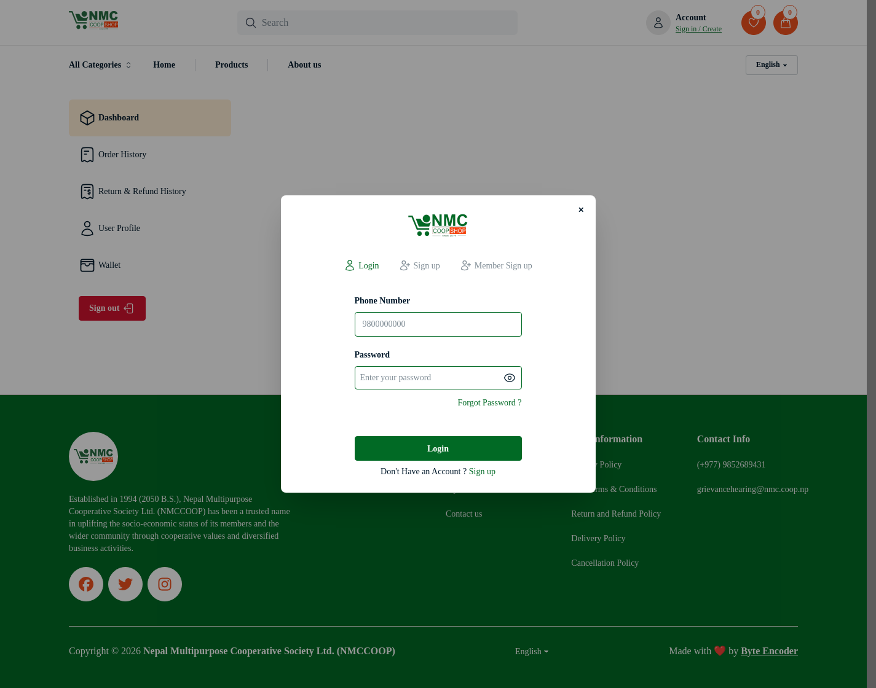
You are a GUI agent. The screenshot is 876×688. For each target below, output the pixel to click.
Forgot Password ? (490, 402)
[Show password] (509, 378)
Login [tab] (361, 265)
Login (438, 448)
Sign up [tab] (419, 265)
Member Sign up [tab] (496, 265)
